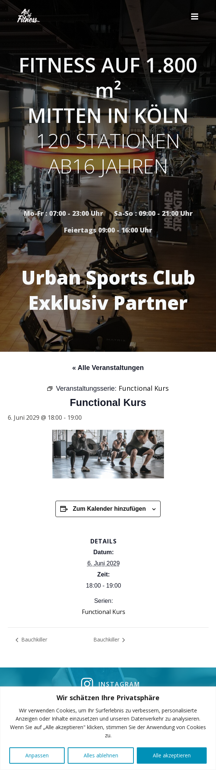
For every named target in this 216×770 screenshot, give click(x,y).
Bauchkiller (33, 639)
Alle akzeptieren (172, 755)
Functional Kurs (103, 612)
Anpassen (37, 755)
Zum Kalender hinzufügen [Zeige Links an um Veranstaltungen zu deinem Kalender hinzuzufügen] (109, 509)
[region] (108, 728)
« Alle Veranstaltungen (108, 367)
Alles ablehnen (101, 755)
